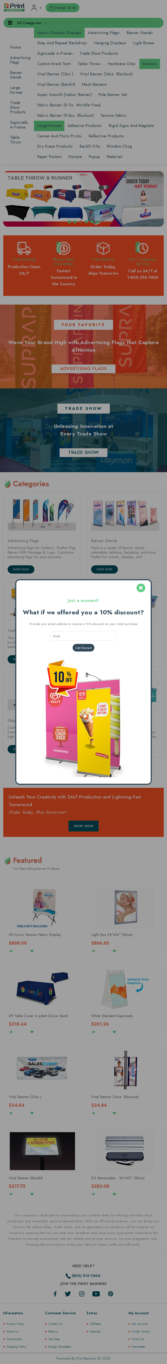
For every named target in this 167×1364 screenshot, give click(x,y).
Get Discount (83, 648)
